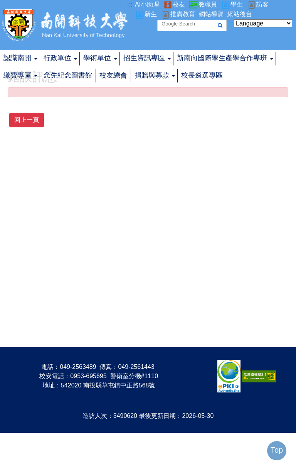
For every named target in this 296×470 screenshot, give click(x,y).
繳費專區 (17, 75)
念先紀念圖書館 (68, 75)
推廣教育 (182, 14)
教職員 (207, 4)
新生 (151, 14)
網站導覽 (211, 14)
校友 (179, 4)
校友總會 (113, 75)
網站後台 (239, 14)
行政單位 (57, 58)
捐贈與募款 (152, 75)
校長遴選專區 (202, 75)
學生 (236, 4)
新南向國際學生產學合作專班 (222, 58)
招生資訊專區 (144, 58)
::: (129, 4)
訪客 (262, 4)
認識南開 (17, 58)
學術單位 (97, 58)
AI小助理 (147, 4)
